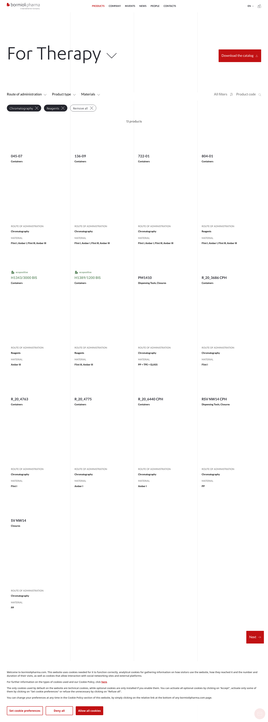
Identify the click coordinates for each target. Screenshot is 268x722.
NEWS (142, 6)
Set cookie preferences (24, 711)
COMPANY (115, 6)
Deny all (59, 711)
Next (255, 637)
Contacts (170, 6)
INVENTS (130, 6)
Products (98, 6)
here (104, 682)
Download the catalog (240, 56)
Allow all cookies (89, 711)
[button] (223, 94)
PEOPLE (155, 6)
